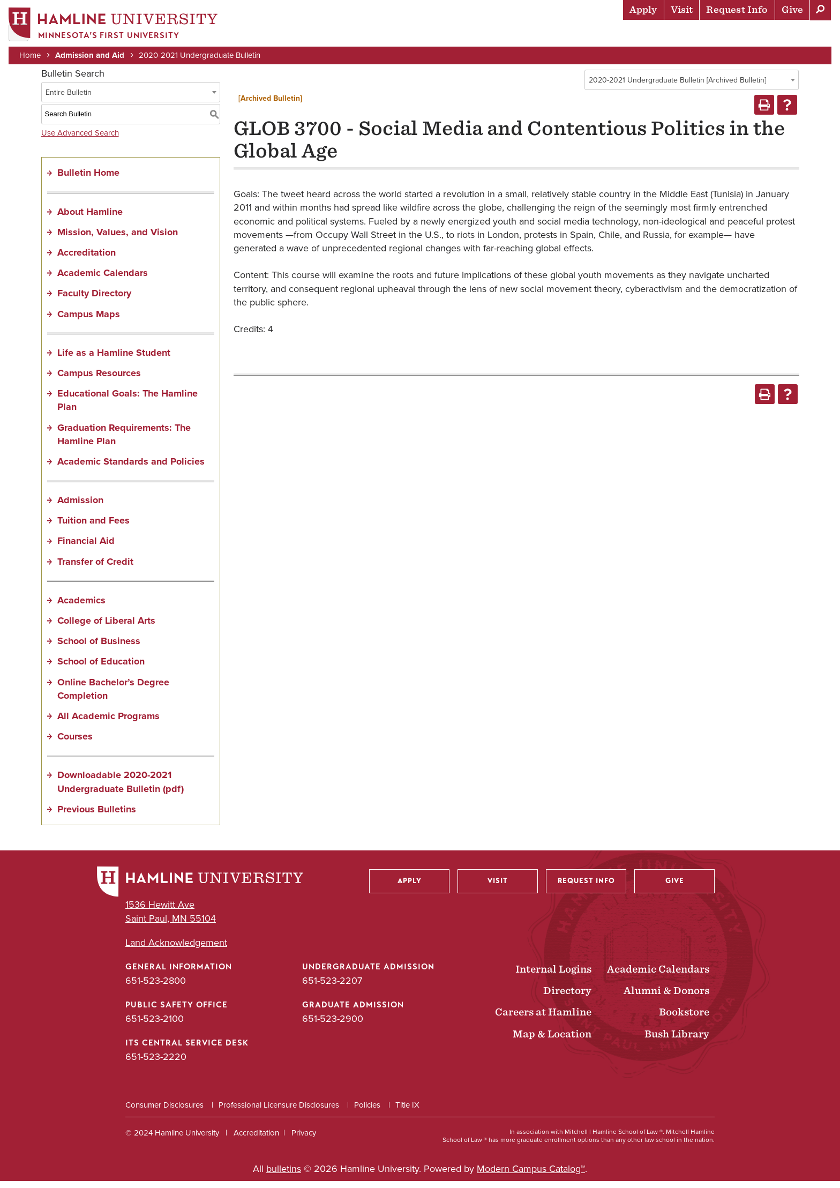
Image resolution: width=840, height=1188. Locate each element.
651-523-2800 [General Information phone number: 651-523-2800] (155, 988)
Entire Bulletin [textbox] (69, 98)
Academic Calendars (102, 280)
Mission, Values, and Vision (117, 238)
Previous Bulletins (96, 816)
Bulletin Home (88, 179)
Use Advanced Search (80, 139)
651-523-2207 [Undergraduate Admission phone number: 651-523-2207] (332, 988)
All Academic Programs (108, 723)
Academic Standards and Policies (131, 468)
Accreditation (86, 259)
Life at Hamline (599, 35)
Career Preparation (696, 35)
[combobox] (691, 87)
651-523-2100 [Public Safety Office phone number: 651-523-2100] (154, 1026)
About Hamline (792, 35)
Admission (80, 507)
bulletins (283, 1175)
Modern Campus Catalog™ (531, 1175)
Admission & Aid (449, 35)
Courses (75, 743)
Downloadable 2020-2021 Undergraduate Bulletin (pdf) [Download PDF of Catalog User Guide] (120, 788)
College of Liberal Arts (106, 627)
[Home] (115, 25)
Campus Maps (88, 320)
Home (32, 55)
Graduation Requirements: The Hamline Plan (124, 440)
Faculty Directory (94, 300)
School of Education (101, 668)
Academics (524, 35)
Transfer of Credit (95, 568)
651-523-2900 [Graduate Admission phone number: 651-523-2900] (332, 1026)
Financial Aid (86, 548)
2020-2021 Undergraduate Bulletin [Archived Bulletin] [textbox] (677, 87)
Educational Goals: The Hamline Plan (127, 407)
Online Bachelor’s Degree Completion (113, 695)
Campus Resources (99, 380)
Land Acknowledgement (176, 949)
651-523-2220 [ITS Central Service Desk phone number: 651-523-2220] (155, 1064)
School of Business (98, 648)
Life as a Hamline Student (113, 359)
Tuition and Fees (93, 527)
